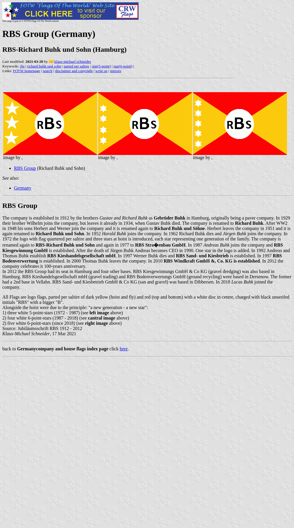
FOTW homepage (26, 71)
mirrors (115, 71)
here (124, 348)
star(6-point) (123, 66)
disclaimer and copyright (74, 71)
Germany (22, 187)
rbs (22, 66)
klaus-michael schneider (72, 61)
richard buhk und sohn (44, 66)
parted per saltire (76, 66)
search (47, 71)
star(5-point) (101, 66)
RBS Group (25, 168)
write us (101, 71)
